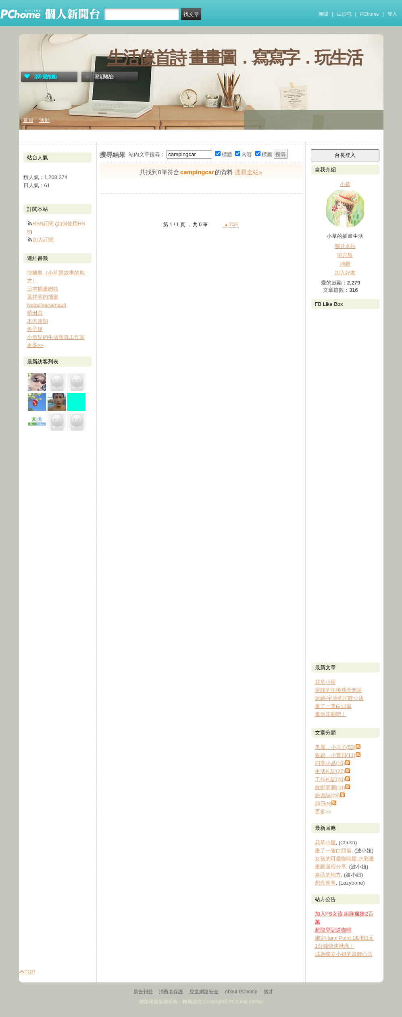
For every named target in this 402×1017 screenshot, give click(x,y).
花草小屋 (325, 682)
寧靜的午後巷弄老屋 (338, 690)
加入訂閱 (43, 240)
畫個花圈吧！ (330, 714)
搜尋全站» (248, 172)
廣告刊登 (143, 991)
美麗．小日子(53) (335, 747)
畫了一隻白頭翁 (333, 706)
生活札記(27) (330, 771)
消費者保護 (171, 991)
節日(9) (323, 803)
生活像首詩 (146, 57)
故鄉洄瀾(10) (330, 787)
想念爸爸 (325, 883)
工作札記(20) (330, 779)
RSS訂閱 (43, 224)
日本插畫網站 (42, 289)
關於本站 (345, 246)
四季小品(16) (330, 763)
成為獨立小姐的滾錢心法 (344, 954)
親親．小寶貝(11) (335, 755)
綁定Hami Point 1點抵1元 (344, 938)
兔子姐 (35, 329)
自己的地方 (328, 875)
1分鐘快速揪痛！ (334, 946)
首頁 (28, 120)
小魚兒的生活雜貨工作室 (56, 337)
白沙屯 (344, 14)
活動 (44, 120)
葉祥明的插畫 (42, 297)
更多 (323, 812)
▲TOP (231, 224)
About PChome (241, 991)
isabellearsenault (47, 305)
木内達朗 (37, 321)
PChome (369, 14)
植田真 (35, 313)
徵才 (268, 991)
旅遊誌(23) (327, 795)
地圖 (345, 264)
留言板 (345, 255)
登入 (392, 14)
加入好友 (345, 273)
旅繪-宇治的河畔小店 (339, 698)
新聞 (323, 14)
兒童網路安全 (204, 991)
